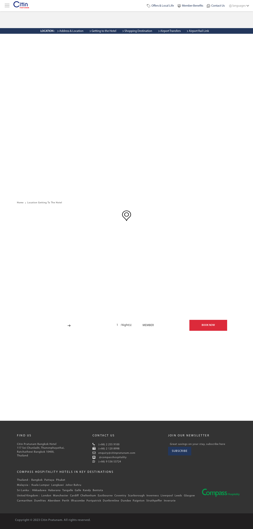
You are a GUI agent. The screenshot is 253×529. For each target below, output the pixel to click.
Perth (65, 500)
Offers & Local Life (162, 5)
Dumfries (40, 500)
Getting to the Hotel (104, 31)
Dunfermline (111, 500)
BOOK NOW (208, 325)
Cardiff (74, 495)
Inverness (153, 495)
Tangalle (67, 490)
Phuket (60, 480)
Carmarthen (24, 500)
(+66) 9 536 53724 (109, 461)
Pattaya (49, 480)
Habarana (54, 490)
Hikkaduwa (39, 490)
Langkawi (57, 485)
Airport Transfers (170, 31)
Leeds (178, 495)
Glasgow (189, 495)
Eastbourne (105, 495)
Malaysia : (23, 485)
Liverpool (167, 495)
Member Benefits (192, 5)
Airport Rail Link (199, 31)
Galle (78, 490)
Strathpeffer (154, 500)
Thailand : (23, 480)
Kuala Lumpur (41, 485)
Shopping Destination (138, 31)
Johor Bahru (73, 485)
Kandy (87, 490)
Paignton (139, 500)
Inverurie (170, 500)
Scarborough (136, 495)
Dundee (126, 500)
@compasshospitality (112, 457)
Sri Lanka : (23, 490)
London (46, 495)
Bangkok (37, 480)
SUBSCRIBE (179, 451)
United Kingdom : (28, 495)
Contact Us (218, 5)
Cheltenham (88, 495)
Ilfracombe (78, 500)
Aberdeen (54, 500)
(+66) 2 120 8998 (109, 448)
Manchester (60, 495)
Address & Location (71, 31)
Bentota (98, 490)
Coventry (120, 495)
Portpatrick (93, 500)
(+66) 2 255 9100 (109, 444)
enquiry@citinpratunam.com (116, 453)
